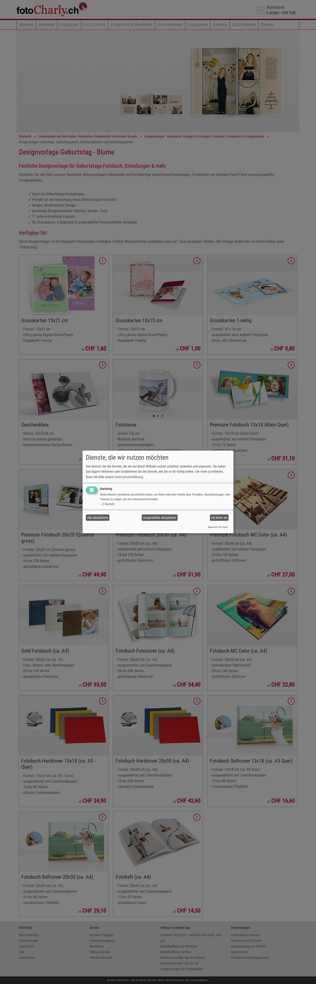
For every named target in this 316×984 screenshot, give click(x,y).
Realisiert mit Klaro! (218, 527)
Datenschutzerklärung (129, 477)
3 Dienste (107, 504)
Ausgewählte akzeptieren (159, 518)
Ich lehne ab (219, 518)
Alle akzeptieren (97, 518)
